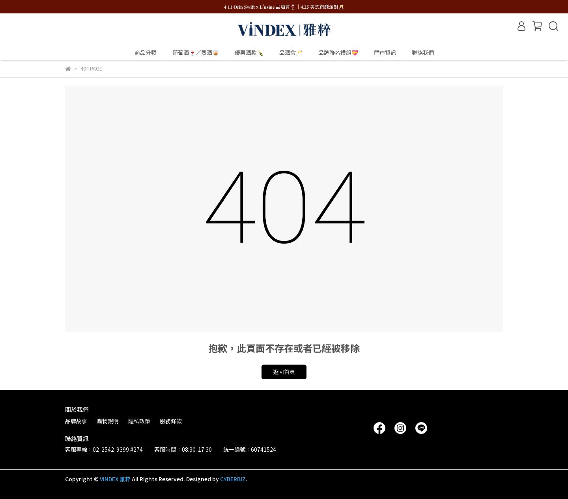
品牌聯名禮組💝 (338, 52)
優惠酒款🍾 (249, 52)
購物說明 (108, 421)
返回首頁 (284, 372)
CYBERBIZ (233, 479)
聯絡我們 (423, 52)
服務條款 (171, 421)
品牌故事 (76, 421)
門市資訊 (385, 52)
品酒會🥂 (291, 52)
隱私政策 (139, 421)
